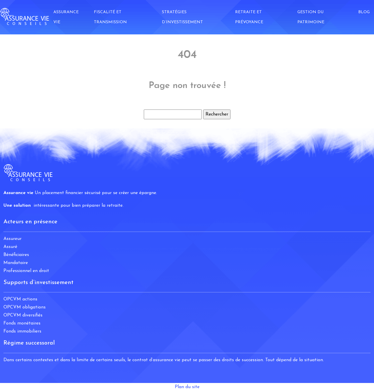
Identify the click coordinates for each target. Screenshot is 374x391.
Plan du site (187, 387)
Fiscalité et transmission (110, 17)
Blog (364, 12)
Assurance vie (66, 17)
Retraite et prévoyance (249, 17)
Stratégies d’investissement (182, 17)
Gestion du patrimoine (310, 17)
